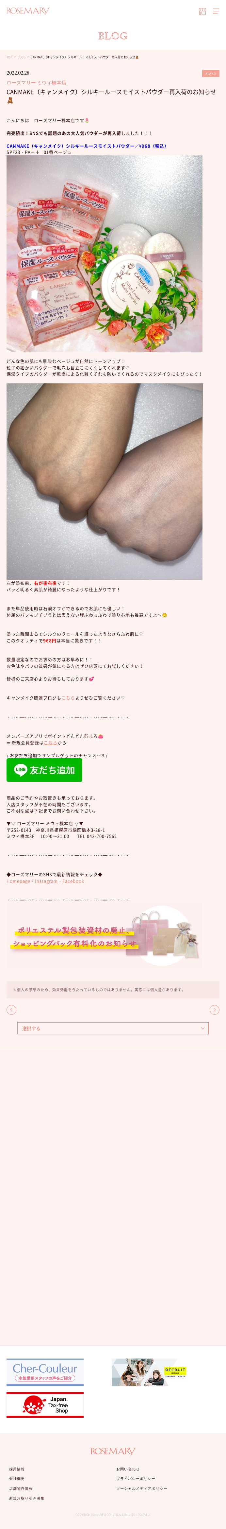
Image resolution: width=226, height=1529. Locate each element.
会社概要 (17, 1478)
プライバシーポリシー (136, 1478)
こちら (68, 697)
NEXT (214, 1010)
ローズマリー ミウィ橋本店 (36, 82)
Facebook (73, 881)
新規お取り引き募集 (27, 1498)
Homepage (18, 881)
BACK (11, 1010)
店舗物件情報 (21, 1488)
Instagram (46, 881)
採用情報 (17, 1469)
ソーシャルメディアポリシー (142, 1488)
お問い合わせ (128, 1469)
